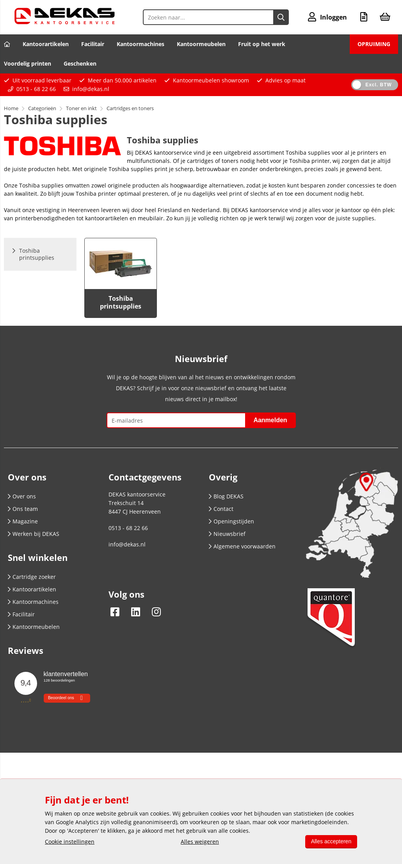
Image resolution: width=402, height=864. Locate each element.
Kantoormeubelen (201, 44)
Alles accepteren (330, 841)
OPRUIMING (374, 44)
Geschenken (80, 63)
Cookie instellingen (69, 841)
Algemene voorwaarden (242, 546)
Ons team (23, 508)
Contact (221, 508)
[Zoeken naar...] (281, 17)
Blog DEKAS (226, 496)
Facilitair (92, 44)
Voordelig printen (27, 63)
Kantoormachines (140, 44)
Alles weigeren (199, 841)
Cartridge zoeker (32, 576)
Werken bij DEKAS (33, 533)
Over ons (22, 496)
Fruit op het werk (261, 44)
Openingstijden (231, 521)
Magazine (23, 521)
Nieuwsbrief (227, 533)
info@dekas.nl (90, 89)
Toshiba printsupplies (120, 302)
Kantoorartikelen (46, 44)
